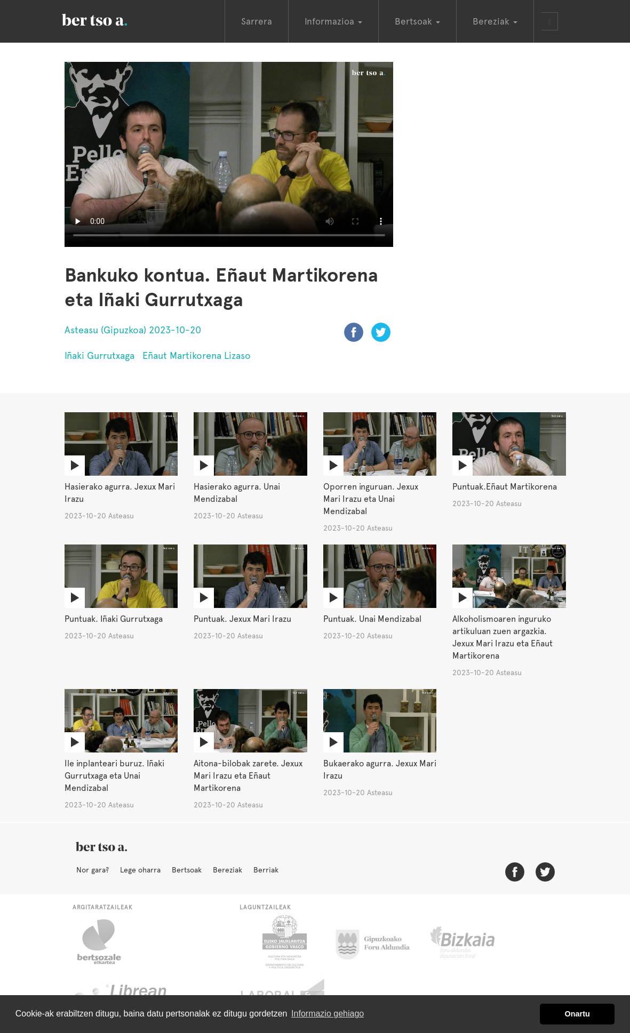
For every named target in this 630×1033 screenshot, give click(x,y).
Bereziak (227, 870)
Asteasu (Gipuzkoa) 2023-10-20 (133, 329)
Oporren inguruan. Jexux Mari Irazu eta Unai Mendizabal (370, 499)
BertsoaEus (110, 18)
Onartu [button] (577, 1014)
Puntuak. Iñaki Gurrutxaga (114, 619)
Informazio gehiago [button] (327, 1013)
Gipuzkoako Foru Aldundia (379, 941)
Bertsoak (187, 870)
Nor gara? (92, 870)
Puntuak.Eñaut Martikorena (504, 487)
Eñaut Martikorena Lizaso (196, 355)
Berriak (265, 870)
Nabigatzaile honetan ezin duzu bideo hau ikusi (229, 154)
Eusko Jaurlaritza (284, 941)
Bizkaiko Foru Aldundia (474, 941)
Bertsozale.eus (106, 941)
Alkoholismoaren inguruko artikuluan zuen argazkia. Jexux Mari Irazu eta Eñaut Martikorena (502, 637)
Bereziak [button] (495, 21)
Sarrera (256, 21)
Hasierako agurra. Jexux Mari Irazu (120, 493)
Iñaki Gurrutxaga (99, 355)
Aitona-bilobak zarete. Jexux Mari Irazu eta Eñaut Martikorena (248, 775)
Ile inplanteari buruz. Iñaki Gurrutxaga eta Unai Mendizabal (114, 775)
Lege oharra (140, 870)
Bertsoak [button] (417, 21)
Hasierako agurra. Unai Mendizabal (237, 493)
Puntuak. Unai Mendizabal (372, 619)
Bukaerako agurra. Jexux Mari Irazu (379, 769)
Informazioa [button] (333, 21)
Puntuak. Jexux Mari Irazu (242, 619)
